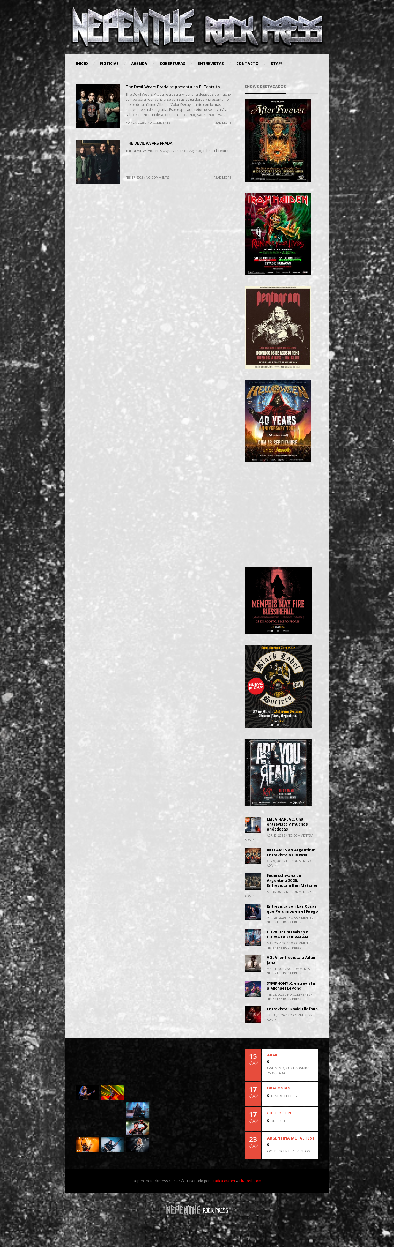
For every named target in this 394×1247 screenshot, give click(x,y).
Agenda (139, 63)
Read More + (224, 122)
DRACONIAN (278, 1088)
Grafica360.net (223, 1180)
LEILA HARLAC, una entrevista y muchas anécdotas (287, 824)
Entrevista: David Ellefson (292, 1008)
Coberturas (172, 63)
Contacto (247, 63)
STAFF (276, 63)
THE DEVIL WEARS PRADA (149, 143)
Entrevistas (211, 63)
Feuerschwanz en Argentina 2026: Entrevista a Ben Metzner (292, 880)
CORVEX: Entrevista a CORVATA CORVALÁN (287, 934)
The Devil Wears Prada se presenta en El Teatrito (173, 86)
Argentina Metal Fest (291, 1138)
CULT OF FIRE (279, 1113)
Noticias (109, 63)
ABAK (272, 1055)
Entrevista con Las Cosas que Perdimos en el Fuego (292, 909)
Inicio (82, 63)
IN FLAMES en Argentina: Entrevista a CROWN (291, 852)
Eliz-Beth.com (250, 1180)
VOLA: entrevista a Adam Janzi (292, 960)
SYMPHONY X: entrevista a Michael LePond (291, 986)
